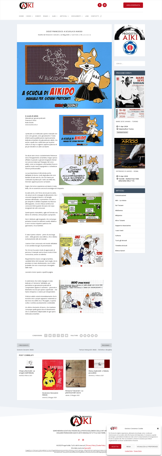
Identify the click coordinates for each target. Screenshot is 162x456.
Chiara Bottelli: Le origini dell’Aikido (27, 372)
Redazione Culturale (52, 35)
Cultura (118, 236)
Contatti (95, 16)
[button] (158, 429)
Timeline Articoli (121, 246)
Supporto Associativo (123, 226)
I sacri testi (74, 35)
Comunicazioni (120, 195)
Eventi (38, 16)
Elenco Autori (120, 251)
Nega (128, 446)
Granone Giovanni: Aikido (50, 394)
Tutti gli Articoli (121, 240)
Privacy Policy (138, 451)
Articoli (63, 16)
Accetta (115, 446)
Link (87, 16)
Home (21, 16)
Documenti (76, 16)
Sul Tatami (119, 205)
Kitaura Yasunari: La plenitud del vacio (74, 392)
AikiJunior (118, 215)
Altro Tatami (120, 220)
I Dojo (28, 16)
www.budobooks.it (31, 125)
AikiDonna (119, 210)
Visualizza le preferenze (147, 446)
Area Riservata (133, 5)
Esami (45, 16)
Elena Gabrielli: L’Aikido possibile (99, 372)
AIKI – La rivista (120, 200)
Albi (54, 16)
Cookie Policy (129, 451)
